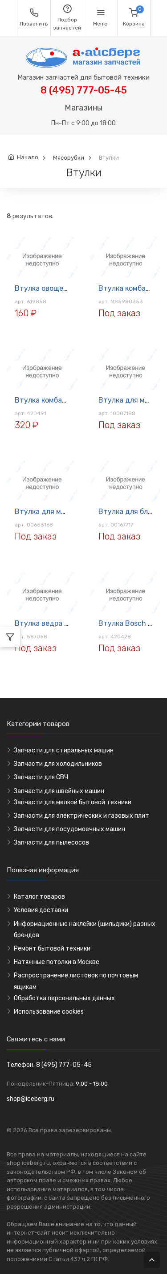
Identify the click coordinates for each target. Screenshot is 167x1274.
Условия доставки (41, 910)
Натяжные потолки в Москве (56, 962)
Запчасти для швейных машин (59, 791)
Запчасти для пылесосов (51, 842)
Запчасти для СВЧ (41, 777)
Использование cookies (49, 1011)
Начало (27, 157)
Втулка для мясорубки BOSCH (67, 511)
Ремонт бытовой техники (52, 948)
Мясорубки (68, 157)
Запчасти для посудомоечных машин (69, 829)
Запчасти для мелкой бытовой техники (72, 802)
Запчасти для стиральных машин (64, 750)
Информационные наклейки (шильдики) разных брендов (84, 929)
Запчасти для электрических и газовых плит (81, 816)
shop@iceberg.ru (30, 1099)
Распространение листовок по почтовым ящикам (76, 981)
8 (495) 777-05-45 (84, 90)
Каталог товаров (39, 896)
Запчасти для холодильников (58, 764)
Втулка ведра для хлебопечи (65, 623)
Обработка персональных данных (64, 998)
